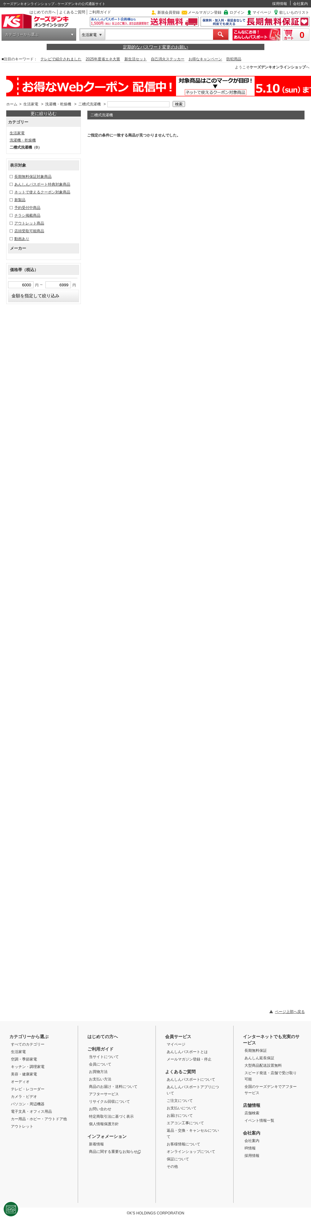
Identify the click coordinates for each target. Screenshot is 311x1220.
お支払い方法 (100, 1079)
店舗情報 (251, 1105)
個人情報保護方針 (104, 1124)
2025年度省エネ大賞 (103, 59)
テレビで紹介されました (60, 59)
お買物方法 (98, 1072)
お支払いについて (182, 1108)
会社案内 (300, 4)
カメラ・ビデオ (24, 1096)
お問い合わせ (100, 1109)
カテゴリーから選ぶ (22, 34)
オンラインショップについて (191, 1151)
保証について (178, 1159)
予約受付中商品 (27, 208)
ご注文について (180, 1100)
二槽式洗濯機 (89, 104)
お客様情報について (183, 1144)
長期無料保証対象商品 (33, 176)
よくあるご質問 (72, 12)
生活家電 (89, 35)
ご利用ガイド (100, 12)
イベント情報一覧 (259, 1120)
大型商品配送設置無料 (263, 1065)
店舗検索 (251, 1113)
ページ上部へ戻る (290, 1012)
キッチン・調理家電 (27, 1067)
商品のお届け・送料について (113, 1086)
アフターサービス (104, 1094)
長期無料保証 (255, 1050)
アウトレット (22, 1126)
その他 (172, 1166)
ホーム (11, 104)
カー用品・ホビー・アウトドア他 (39, 1119)
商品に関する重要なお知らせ (115, 1151)
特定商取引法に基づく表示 (111, 1116)
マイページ (262, 12)
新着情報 (96, 1144)
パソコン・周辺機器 (27, 1104)
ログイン (237, 12)
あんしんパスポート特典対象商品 (42, 184)
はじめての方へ (43, 12)
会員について (100, 1064)
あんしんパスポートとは (187, 1052)
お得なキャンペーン (205, 59)
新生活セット (135, 59)
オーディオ (20, 1081)
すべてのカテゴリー (27, 1044)
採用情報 (279, 4)
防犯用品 (233, 59)
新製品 (20, 200)
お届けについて (180, 1115)
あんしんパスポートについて (191, 1079)
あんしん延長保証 (259, 1058)
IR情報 (250, 1148)
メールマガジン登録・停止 (189, 1059)
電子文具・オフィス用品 (31, 1111)
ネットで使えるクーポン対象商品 (42, 192)
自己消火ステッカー (167, 59)
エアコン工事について (185, 1123)
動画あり (21, 239)
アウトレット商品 (29, 223)
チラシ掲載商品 (27, 215)
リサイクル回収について (109, 1101)
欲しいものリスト (294, 12)
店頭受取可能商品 (29, 231)
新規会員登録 (168, 12)
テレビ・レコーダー (27, 1089)
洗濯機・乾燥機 (58, 104)
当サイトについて (104, 1057)
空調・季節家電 (24, 1059)
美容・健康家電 (24, 1074)
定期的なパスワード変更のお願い (155, 46)
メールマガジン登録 (204, 12)
